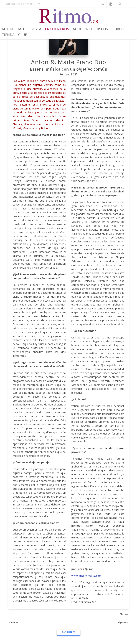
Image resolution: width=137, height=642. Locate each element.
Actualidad (13, 29)
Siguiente (122, 622)
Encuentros (57, 29)
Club (22, 34)
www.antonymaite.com (86, 575)
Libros (117, 29)
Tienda (8, 34)
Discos (102, 29)
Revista (34, 29)
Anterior (14, 622)
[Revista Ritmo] (69, 16)
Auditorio (82, 29)
